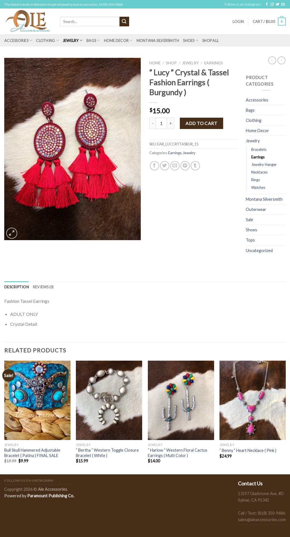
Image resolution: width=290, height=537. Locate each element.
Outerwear (256, 209)
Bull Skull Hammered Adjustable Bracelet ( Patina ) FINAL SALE (32, 453)
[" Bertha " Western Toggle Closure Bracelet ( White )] (109, 400)
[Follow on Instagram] (272, 5)
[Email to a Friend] (175, 165)
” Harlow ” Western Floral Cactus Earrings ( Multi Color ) (177, 453)
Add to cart (201, 123)
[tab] (16, 287)
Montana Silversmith (158, 40)
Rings (255, 179)
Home (155, 63)
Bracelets (258, 149)
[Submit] (124, 21)
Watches (258, 187)
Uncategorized (259, 250)
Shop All (210, 40)
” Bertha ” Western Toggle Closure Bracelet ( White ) (107, 453)
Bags (93, 40)
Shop (171, 63)
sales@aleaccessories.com (262, 519)
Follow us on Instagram (243, 4)
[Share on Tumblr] (195, 165)
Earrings (213, 63)
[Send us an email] (283, 5)
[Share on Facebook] (154, 165)
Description (16, 287)
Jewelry (72, 40)
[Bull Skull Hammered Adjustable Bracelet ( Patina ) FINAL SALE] (37, 400)
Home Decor (118, 40)
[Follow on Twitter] (277, 5)
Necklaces (259, 172)
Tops (250, 240)
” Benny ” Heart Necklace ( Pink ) (247, 450)
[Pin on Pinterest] (185, 165)
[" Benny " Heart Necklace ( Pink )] (252, 400)
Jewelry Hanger (264, 164)
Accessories (18, 40)
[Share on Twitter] (164, 165)
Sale (249, 219)
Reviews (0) (43, 287)
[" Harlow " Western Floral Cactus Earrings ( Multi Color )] (181, 400)
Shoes (190, 40)
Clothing (47, 40)
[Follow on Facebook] (266, 5)
